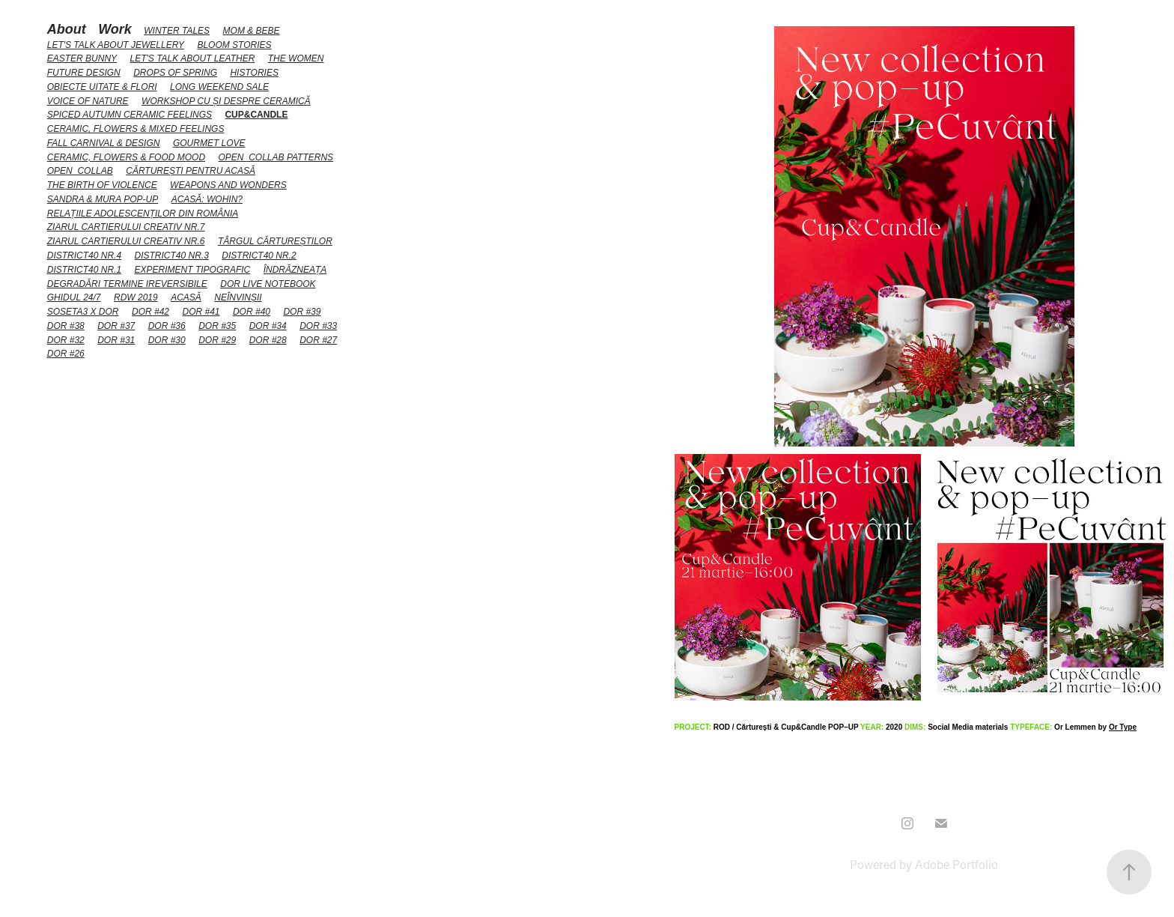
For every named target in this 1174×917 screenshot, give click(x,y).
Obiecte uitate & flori (102, 87)
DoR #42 (150, 311)
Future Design (84, 72)
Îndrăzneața (295, 269)
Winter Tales (177, 30)
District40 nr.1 (84, 269)
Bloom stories (234, 45)
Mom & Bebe (251, 30)
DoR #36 (167, 326)
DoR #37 (116, 326)
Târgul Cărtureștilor (275, 241)
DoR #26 (66, 353)
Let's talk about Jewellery (115, 45)
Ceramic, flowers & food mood (126, 157)
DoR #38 (66, 326)
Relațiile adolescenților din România (143, 213)
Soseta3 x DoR (83, 311)
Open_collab (80, 171)
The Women (296, 58)
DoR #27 (318, 340)
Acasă (186, 297)
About (66, 29)
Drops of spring (175, 72)
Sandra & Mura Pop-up (102, 199)
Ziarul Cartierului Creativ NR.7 (126, 227)
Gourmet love (209, 143)
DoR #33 (318, 326)
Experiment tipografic (193, 269)
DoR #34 (268, 326)
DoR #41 (200, 311)
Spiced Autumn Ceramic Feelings (129, 114)
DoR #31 (116, 340)
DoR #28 (268, 340)
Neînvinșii (237, 297)
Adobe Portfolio (956, 864)
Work (115, 29)
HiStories (254, 72)
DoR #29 (217, 340)
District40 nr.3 (172, 255)
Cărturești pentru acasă (190, 171)
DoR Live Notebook (267, 284)
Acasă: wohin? (207, 199)
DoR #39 (301, 311)
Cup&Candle (256, 114)
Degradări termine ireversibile (127, 284)
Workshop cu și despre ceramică (226, 101)
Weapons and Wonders (228, 185)
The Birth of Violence (102, 185)
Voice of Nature (88, 101)
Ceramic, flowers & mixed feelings (136, 129)
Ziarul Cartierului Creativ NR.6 (126, 241)
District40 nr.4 (84, 255)
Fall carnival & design (103, 143)
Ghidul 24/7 (74, 297)
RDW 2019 (136, 297)
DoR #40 (251, 311)
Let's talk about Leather (192, 58)
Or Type (1123, 727)
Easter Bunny (82, 58)
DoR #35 (217, 326)
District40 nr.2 (259, 255)
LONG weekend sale (219, 87)
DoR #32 (66, 340)
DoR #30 (167, 340)
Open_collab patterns (276, 157)
